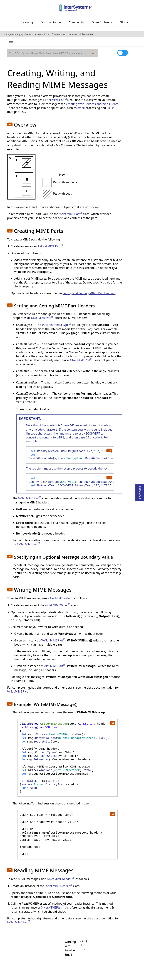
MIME (90, 34)
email (81, 108)
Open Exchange (102, 22)
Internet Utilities (77, 34)
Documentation (51, 22)
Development (59, 34)
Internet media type (56, 325)
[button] (10, 124)
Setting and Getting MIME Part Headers (89, 293)
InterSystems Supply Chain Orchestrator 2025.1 (26, 34)
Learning (27, 22)
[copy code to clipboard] (109, 450)
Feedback (140, 491)
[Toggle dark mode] (122, 53)
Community (76, 22)
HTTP (110, 108)
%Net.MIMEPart (55, 99)
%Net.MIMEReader (60, 879)
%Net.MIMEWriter (60, 598)
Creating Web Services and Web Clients (92, 104)
